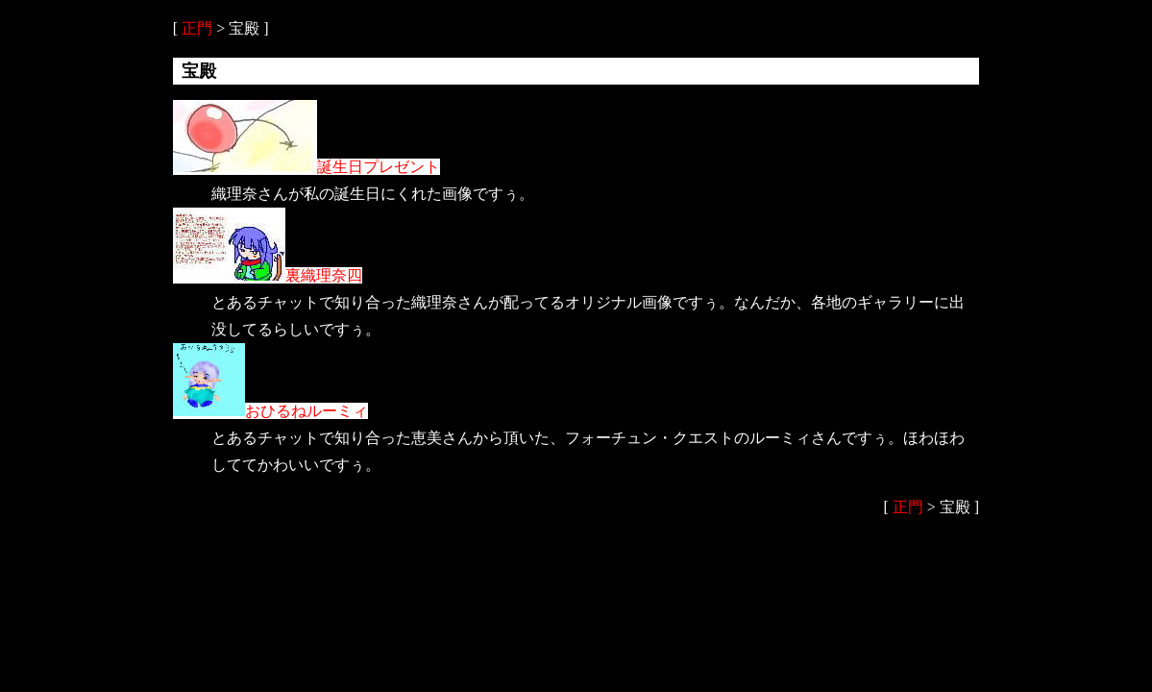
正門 (197, 28)
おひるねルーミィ (270, 411)
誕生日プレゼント (306, 167)
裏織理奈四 (267, 275)
